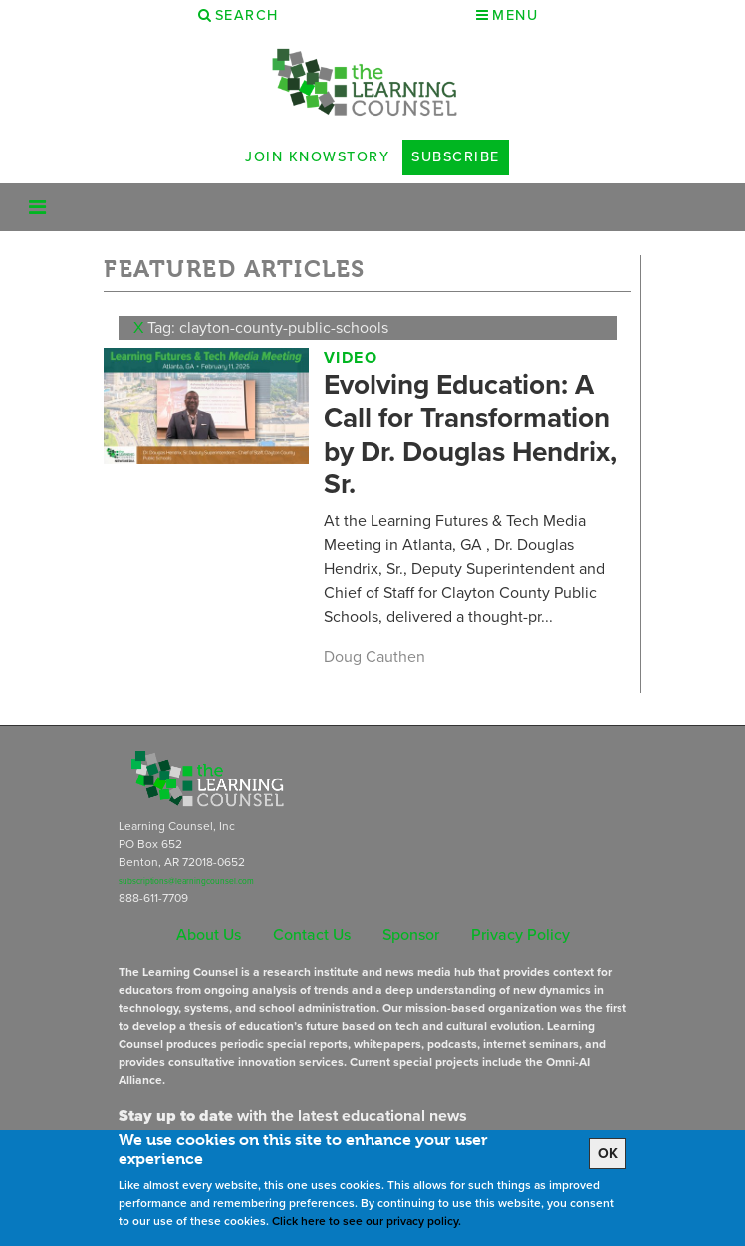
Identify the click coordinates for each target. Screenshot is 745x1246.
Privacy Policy (520, 934)
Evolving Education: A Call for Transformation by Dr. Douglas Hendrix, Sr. (470, 434)
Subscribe (455, 156)
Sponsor (410, 934)
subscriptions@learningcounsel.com (186, 881)
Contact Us (312, 934)
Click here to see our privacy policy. (366, 1221)
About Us (208, 934)
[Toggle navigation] (37, 207)
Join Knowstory (317, 156)
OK (608, 1153)
